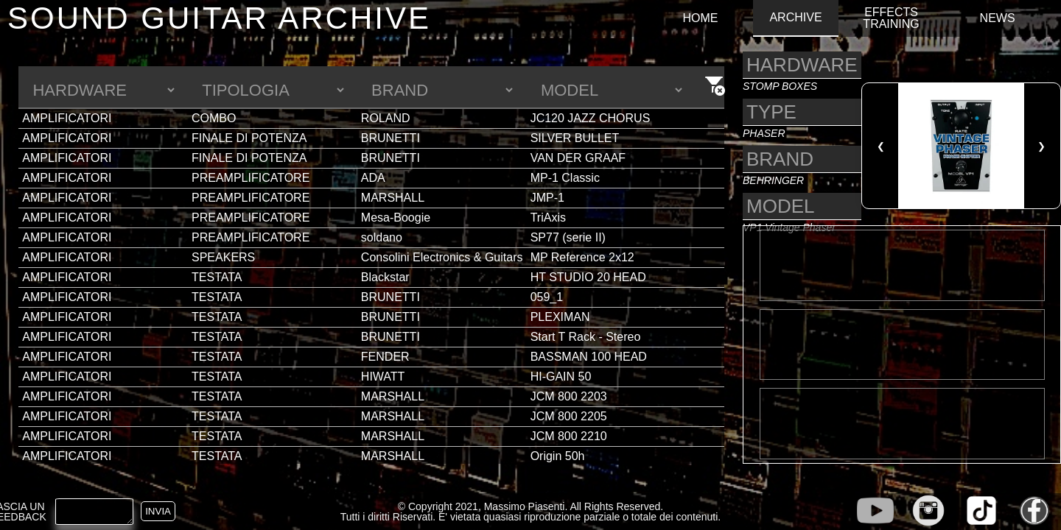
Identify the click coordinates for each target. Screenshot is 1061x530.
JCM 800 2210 (568, 436)
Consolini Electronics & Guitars (442, 257)
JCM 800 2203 (568, 396)
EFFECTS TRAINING (891, 18)
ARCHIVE (795, 18)
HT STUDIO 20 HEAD (588, 277)
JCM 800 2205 (568, 416)
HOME (700, 18)
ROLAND (385, 118)
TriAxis (548, 217)
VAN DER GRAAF (578, 158)
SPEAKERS (223, 257)
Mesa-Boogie (395, 217)
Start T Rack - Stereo (585, 337)
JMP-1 (547, 197)
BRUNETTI (390, 138)
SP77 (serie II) (568, 237)
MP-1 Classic (565, 178)
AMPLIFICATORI (66, 118)
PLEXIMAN (560, 317)
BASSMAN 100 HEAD (588, 356)
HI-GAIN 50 (561, 376)
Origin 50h (557, 456)
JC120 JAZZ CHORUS (590, 118)
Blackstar (385, 277)
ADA (373, 178)
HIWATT (383, 376)
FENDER (385, 356)
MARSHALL (392, 197)
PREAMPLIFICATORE (250, 178)
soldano (381, 237)
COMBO (214, 118)
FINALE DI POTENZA (249, 138)
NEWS (997, 18)
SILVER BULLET (575, 138)
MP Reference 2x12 (582, 257)
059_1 (547, 297)
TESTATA (217, 277)
